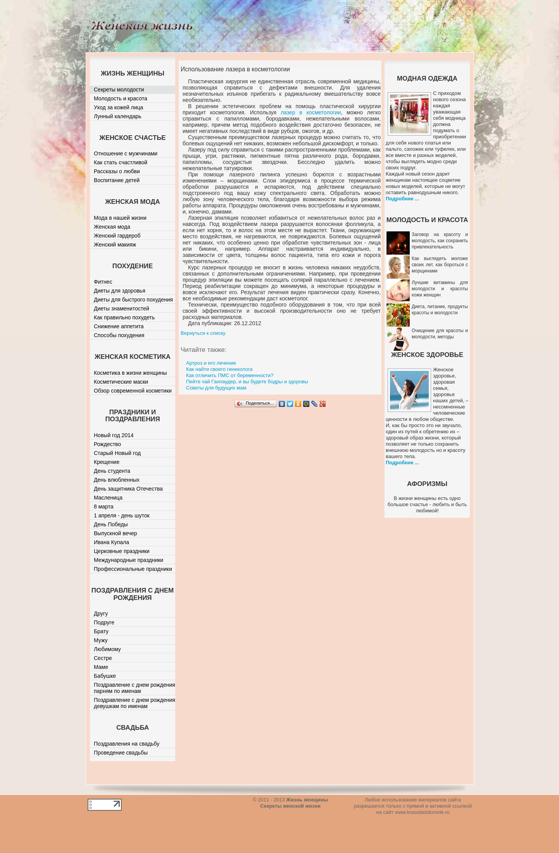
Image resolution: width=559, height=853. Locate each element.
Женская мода (112, 227)
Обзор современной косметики (133, 391)
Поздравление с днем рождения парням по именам (134, 688)
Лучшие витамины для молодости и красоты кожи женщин (440, 289)
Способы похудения (119, 335)
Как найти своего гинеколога (219, 369)
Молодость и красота (120, 98)
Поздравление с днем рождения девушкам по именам (134, 703)
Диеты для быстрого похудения (133, 299)
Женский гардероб (117, 236)
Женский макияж (115, 244)
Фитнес (103, 282)
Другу (101, 613)
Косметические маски (121, 382)
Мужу (101, 640)
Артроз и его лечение (211, 363)
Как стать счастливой (120, 162)
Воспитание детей (117, 180)
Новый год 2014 (114, 435)
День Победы (111, 524)
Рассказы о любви (117, 171)
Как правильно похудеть (124, 317)
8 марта (104, 506)
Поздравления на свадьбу (126, 744)
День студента (112, 471)
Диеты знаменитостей (121, 308)
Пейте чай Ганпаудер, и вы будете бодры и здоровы (247, 381)
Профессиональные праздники (133, 569)
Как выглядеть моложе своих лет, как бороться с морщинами (440, 265)
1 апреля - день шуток (122, 515)
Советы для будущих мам (216, 388)
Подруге (104, 622)
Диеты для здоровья (119, 291)
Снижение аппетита (119, 326)
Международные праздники (128, 560)
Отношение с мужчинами (125, 153)
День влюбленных (117, 480)
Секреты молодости (119, 89)
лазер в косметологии (311, 112)
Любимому (107, 649)
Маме (101, 667)
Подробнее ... (402, 199)
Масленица (108, 498)
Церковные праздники (122, 551)
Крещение (106, 462)
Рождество (107, 444)
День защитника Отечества (128, 489)
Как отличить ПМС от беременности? (229, 375)
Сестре (103, 658)
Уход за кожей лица (118, 107)
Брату (101, 631)
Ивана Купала (111, 542)
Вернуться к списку (203, 333)
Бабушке (105, 676)
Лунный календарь (117, 116)
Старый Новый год (117, 453)
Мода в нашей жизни (120, 218)
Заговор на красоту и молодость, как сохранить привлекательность (440, 241)
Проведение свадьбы (121, 753)
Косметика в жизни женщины (130, 373)
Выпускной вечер (115, 533)
